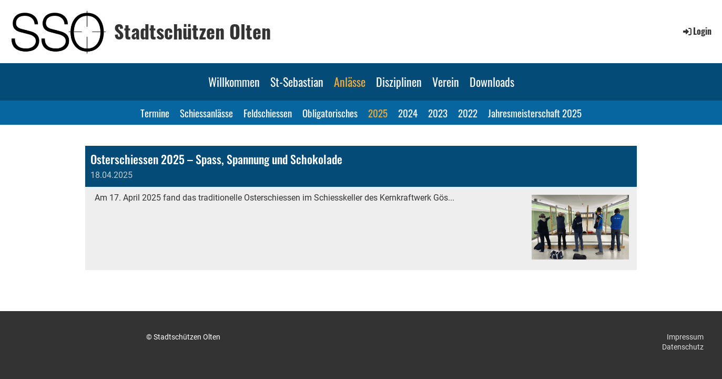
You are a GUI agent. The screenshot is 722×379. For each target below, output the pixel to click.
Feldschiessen (267, 112)
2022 (467, 112)
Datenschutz (683, 347)
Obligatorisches (330, 112)
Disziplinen (399, 81)
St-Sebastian (296, 81)
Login (696, 31)
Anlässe (349, 81)
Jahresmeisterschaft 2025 (535, 112)
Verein (445, 81)
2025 (378, 112)
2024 (408, 112)
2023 (438, 112)
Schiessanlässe (206, 112)
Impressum (685, 337)
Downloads (492, 81)
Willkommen (234, 81)
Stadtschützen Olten (192, 31)
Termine (154, 112)
